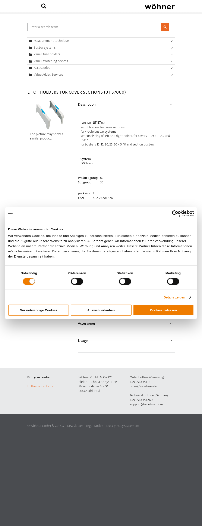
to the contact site (40, 386)
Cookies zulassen (163, 310)
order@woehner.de (143, 386)
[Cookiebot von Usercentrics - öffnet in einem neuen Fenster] (175, 213)
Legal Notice (94, 426)
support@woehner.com (146, 404)
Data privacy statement (122, 426)
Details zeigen (174, 297)
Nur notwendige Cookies (38, 310)
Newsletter (75, 426)
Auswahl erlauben (101, 310)
